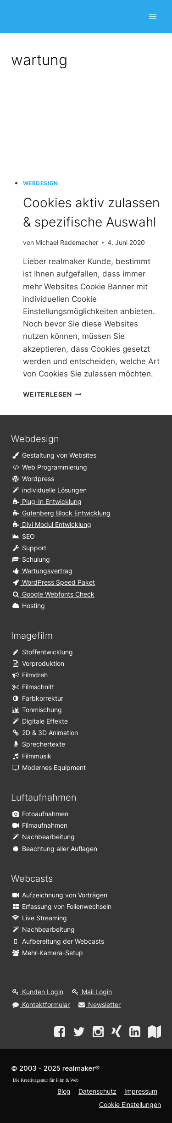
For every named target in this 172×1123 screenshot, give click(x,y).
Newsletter (99, 1004)
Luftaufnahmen (44, 797)
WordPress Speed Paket (53, 582)
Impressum (140, 1091)
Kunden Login (37, 992)
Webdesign (40, 183)
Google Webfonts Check (52, 594)
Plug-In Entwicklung (46, 501)
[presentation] (92, 125)
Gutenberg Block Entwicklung (61, 513)
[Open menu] (152, 16)
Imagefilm (32, 635)
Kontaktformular (40, 1004)
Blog (64, 1091)
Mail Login (91, 992)
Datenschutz (97, 1091)
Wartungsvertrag (41, 571)
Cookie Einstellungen (130, 1104)
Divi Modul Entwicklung (51, 524)
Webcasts (32, 878)
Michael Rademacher (66, 242)
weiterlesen (52, 394)
